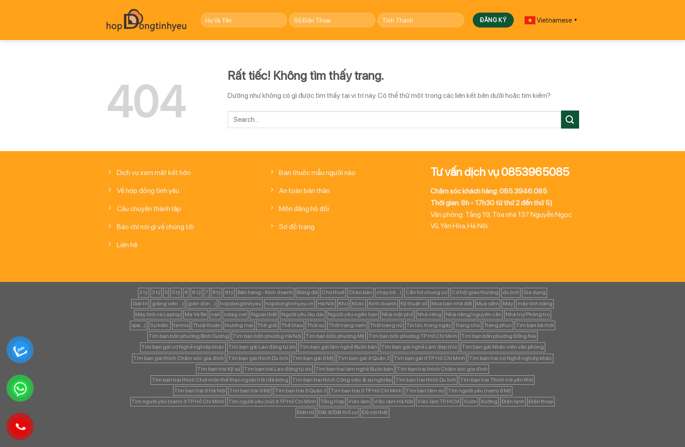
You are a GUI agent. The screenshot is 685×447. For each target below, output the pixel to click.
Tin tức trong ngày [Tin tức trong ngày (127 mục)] (428, 325)
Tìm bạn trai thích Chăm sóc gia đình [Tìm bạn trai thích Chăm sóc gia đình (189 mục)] (442, 369)
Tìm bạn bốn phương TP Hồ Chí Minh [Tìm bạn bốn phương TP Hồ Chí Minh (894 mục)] (413, 336)
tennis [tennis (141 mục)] (181, 325)
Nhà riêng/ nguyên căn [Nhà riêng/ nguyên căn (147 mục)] (474, 314)
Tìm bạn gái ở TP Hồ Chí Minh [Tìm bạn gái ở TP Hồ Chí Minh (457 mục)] (429, 358)
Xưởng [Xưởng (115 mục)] (489, 401)
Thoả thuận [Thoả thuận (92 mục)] (207, 325)
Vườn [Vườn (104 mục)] (470, 401)
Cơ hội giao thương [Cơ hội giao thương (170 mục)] (475, 292)
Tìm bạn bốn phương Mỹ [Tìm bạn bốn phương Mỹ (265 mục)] (335, 336)
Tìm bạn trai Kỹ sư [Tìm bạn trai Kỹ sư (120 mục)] (218, 369)
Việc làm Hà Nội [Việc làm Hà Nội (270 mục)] (393, 401)
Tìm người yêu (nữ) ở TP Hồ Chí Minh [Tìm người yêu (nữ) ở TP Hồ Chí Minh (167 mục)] (272, 401)
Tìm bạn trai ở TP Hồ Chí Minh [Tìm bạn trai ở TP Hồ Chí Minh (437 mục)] (366, 390)
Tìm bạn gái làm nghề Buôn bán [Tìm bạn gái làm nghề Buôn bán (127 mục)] (338, 347)
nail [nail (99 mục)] (215, 314)
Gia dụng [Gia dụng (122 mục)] (534, 292)
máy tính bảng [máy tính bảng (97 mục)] (535, 303)
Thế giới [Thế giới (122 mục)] (267, 325)
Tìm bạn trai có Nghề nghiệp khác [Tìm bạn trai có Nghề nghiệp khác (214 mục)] (510, 358)
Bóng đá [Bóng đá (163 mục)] (307, 292)
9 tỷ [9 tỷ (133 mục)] (229, 292)
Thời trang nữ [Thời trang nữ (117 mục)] (386, 325)
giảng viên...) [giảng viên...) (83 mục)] (168, 303)
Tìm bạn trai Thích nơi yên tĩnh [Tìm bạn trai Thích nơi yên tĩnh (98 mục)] (496, 380)
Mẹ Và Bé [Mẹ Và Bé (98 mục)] (196, 314)
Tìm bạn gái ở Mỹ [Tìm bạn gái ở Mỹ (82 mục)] (313, 358)
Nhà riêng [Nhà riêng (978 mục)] (429, 314)
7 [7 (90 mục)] (206, 292)
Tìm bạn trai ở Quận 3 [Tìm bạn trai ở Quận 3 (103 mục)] (301, 390)
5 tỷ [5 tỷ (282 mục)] (176, 292)
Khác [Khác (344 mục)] (358, 303)
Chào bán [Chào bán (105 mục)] (360, 292)
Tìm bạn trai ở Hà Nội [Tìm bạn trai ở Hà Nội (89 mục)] (199, 390)
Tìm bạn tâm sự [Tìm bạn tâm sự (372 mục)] (425, 390)
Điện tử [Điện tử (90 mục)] (305, 412)
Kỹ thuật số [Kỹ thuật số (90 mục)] (414, 303)
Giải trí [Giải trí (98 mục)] (140, 303)
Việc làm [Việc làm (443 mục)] (359, 401)
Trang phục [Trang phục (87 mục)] (498, 325)
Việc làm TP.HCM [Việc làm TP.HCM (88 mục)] (438, 401)
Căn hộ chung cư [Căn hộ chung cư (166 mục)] (427, 292)
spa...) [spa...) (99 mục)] (138, 325)
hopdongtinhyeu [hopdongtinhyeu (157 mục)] (240, 303)
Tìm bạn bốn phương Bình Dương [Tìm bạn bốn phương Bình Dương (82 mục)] (189, 336)
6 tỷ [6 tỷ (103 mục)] (196, 292)
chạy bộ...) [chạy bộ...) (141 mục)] (389, 292)
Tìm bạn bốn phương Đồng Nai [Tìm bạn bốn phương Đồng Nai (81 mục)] (498, 336)
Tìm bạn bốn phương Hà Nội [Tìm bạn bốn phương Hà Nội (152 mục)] (267, 336)
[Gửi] (570, 119)
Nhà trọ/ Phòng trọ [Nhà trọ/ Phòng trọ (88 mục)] (528, 314)
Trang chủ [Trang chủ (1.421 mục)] (467, 325)
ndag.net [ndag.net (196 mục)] (235, 314)
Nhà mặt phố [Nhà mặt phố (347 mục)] (397, 314)
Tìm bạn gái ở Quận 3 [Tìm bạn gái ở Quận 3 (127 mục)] (364, 358)
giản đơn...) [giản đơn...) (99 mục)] (202, 303)
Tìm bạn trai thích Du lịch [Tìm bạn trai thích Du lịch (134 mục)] (426, 380)
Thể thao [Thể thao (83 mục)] (292, 325)
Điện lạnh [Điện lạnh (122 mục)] (513, 401)
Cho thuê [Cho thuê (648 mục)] (333, 292)
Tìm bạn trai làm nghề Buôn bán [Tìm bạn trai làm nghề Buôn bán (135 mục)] (354, 369)
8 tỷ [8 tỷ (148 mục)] (216, 292)
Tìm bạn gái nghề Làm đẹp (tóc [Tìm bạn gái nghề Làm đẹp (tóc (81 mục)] (419, 347)
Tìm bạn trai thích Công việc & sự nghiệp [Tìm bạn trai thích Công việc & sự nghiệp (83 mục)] (342, 380)
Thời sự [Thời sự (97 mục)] (315, 325)
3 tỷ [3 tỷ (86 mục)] (156, 292)
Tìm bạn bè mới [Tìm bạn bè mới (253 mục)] (535, 325)
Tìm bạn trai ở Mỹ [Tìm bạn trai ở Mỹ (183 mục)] (250, 390)
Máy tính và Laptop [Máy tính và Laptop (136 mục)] (158, 314)
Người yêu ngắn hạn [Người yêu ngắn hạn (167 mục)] (353, 314)
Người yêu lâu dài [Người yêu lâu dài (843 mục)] (302, 314)
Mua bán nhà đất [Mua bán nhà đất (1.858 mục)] (451, 303)
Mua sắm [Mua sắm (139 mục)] (487, 303)
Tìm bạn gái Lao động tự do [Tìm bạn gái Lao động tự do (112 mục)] (262, 347)
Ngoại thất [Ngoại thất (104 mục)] (264, 314)
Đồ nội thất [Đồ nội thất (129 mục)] (375, 412)
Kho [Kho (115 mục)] (343, 303)
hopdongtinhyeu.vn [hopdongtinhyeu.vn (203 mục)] (289, 303)
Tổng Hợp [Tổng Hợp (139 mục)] (332, 401)
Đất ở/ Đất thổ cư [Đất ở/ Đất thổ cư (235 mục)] (338, 412)
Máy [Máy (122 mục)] (508, 303)
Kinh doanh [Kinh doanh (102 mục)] (383, 303)
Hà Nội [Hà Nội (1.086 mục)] (326, 303)
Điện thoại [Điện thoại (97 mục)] (541, 401)
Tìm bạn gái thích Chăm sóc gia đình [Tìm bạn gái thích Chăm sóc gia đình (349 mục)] (178, 358)
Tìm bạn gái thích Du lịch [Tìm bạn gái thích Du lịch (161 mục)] (258, 358)
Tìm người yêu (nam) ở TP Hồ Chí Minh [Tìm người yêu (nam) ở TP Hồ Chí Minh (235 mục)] (178, 401)
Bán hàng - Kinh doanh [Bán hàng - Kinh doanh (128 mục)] (265, 292)
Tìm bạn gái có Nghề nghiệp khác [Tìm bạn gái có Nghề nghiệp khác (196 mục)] (183, 347)
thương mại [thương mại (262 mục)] (239, 325)
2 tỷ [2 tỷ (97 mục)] (143, 292)
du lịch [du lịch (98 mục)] (510, 292)
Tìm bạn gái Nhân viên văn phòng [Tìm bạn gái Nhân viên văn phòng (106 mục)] (503, 347)
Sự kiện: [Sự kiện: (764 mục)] (159, 325)
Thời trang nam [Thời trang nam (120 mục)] (347, 325)
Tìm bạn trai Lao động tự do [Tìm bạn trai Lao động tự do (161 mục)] (277, 369)
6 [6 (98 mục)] (186, 292)
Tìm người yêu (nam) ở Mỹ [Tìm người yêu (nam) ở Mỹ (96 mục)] (479, 390)
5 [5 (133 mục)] (166, 292)
